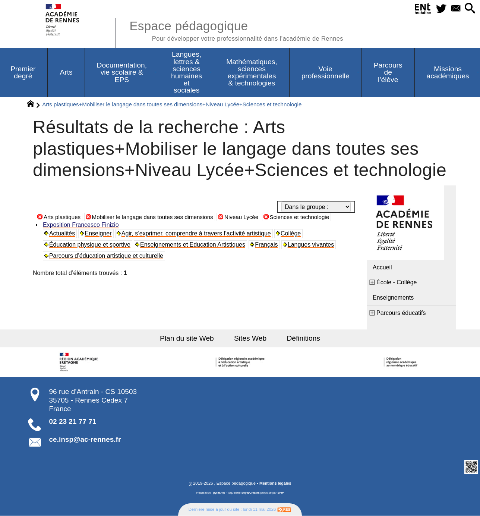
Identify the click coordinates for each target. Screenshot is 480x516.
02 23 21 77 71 (73, 422)
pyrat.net (218, 493)
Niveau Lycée (251, 217)
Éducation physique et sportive (90, 245)
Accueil (382, 268)
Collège (291, 234)
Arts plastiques (63, 217)
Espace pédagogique (242, 29)
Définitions (299, 339)
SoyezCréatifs (250, 493)
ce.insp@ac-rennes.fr (85, 440)
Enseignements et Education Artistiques (193, 245)
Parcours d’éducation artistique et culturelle (107, 256)
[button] (469, 9)
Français (267, 245)
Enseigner (98, 234)
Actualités (62, 234)
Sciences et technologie (312, 217)
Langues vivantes (311, 245)
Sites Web (250, 339)
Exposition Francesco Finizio (81, 225)
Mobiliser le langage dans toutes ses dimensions (158, 217)
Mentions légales (275, 483)
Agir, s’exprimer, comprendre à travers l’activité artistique (196, 234)
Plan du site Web (191, 339)
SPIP (281, 493)
